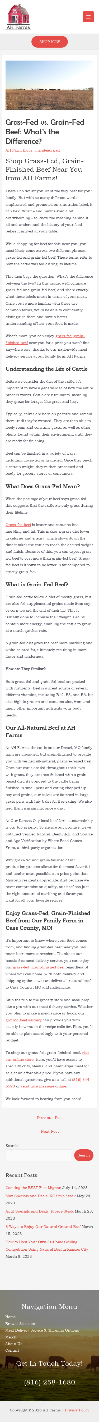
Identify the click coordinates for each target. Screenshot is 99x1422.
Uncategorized (47, 150)
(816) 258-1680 (49, 1382)
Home (10, 1316)
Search (12, 1145)
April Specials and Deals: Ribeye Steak (40, 1211)
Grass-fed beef (18, 524)
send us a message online (43, 1086)
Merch (10, 1336)
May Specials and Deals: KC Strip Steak (41, 1195)
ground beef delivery (24, 1019)
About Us (13, 1343)
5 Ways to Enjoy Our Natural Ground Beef (43, 1226)
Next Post (50, 1131)
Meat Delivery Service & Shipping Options (42, 1330)
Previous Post (50, 1117)
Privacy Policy (77, 1409)
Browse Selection (20, 1323)
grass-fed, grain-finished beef (38, 967)
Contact (12, 1350)
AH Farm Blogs (19, 150)
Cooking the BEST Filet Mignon (33, 1187)
